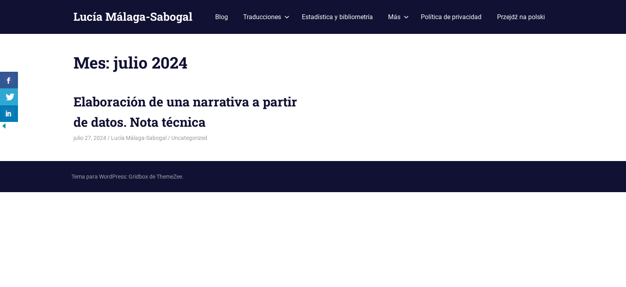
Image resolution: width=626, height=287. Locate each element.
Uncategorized (189, 138)
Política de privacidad (451, 17)
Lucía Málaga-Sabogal (132, 16)
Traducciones (266, 17)
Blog (221, 17)
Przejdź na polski (521, 17)
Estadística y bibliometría (337, 17)
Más (398, 17)
